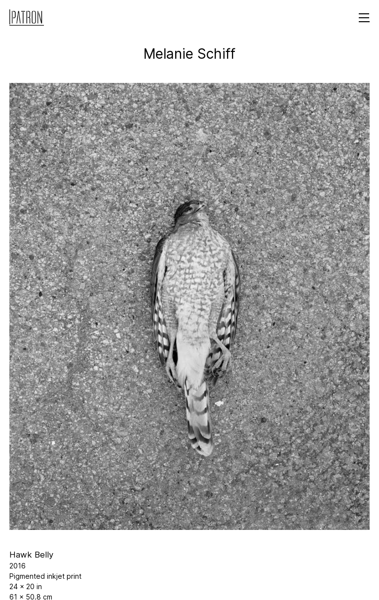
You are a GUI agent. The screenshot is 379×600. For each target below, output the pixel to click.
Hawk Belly (31, 555)
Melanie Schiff (189, 53)
